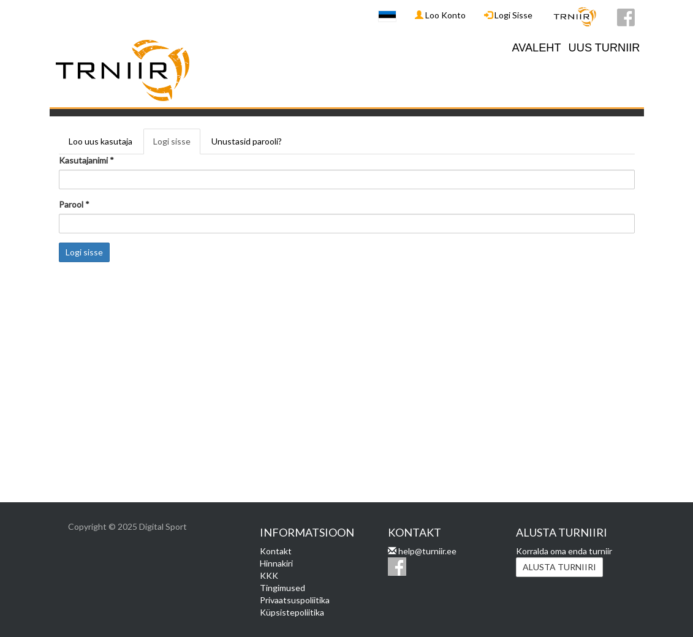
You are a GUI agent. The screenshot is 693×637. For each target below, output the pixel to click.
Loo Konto (440, 15)
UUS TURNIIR (604, 48)
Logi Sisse (508, 15)
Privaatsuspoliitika (295, 600)
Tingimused (282, 587)
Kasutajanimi (86, 160)
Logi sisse (176, 144)
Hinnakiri (276, 563)
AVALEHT (536, 48)
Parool (74, 204)
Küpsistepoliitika (292, 612)
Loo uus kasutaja (100, 141)
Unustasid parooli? (246, 141)
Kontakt (276, 551)
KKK (269, 575)
